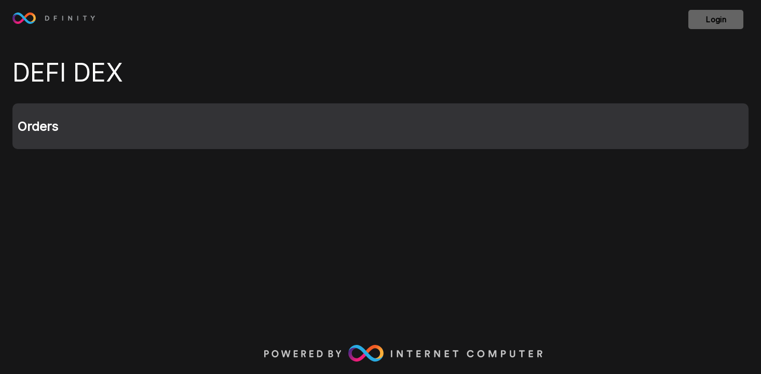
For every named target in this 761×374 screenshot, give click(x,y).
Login (715, 19)
